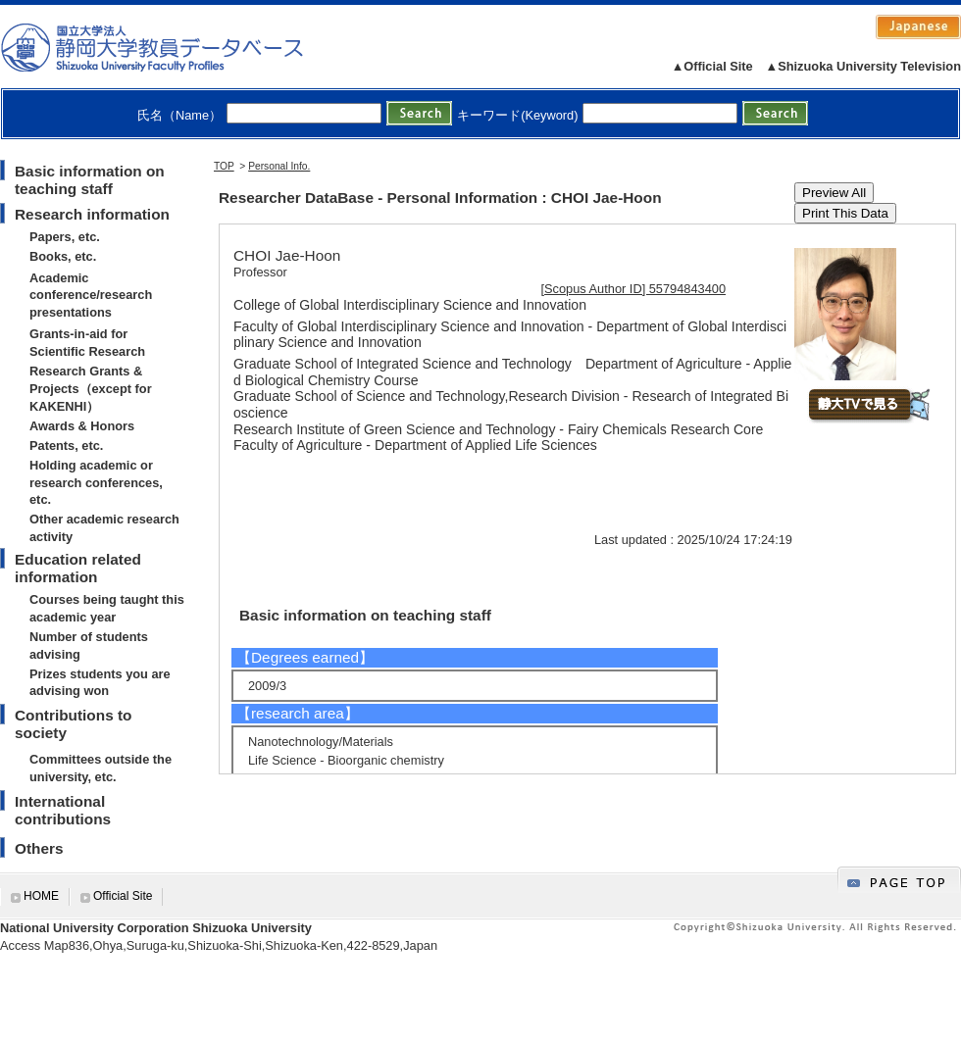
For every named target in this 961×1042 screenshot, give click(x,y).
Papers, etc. (64, 236)
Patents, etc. (66, 445)
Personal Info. (279, 166)
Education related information (78, 568)
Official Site (122, 896)
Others (39, 848)
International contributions (63, 810)
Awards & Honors (81, 426)
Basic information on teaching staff (90, 180)
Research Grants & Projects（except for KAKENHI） (90, 389)
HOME (41, 896)
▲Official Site (712, 66)
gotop (899, 880)
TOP (224, 166)
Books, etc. (62, 256)
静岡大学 (172, 47)
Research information (92, 214)
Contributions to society (73, 724)
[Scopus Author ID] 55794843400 (634, 288)
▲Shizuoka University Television (863, 66)
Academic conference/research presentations (90, 296)
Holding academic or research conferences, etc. (96, 483)
